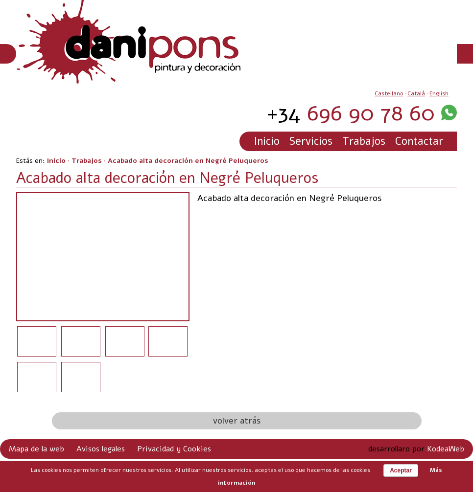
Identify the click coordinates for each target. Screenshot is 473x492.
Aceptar (401, 470)
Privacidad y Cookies (174, 449)
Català (416, 93)
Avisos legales (100, 449)
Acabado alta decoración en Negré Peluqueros (188, 160)
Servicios (310, 141)
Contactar (419, 141)
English (439, 93)
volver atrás (236, 420)
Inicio (267, 141)
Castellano (389, 93)
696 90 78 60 (350, 113)
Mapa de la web (36, 449)
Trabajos (363, 141)
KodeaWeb (445, 449)
